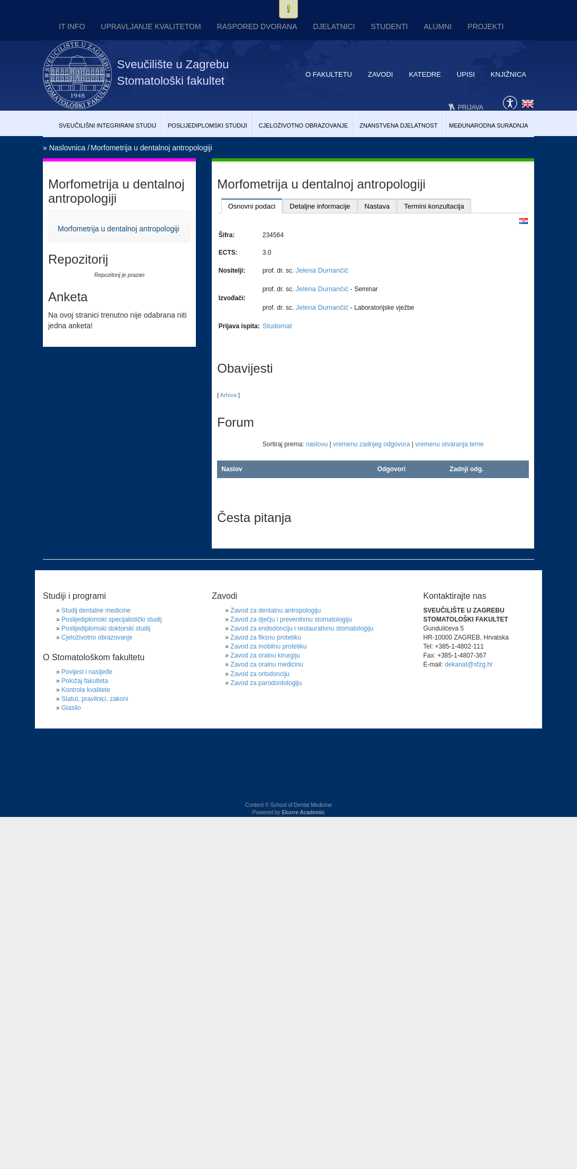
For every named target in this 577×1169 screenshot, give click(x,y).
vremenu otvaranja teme (449, 444)
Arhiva (228, 395)
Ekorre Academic (303, 812)
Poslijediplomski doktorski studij (105, 628)
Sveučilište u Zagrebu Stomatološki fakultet (173, 72)
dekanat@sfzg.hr (469, 664)
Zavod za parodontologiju (266, 683)
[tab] (252, 206)
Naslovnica (67, 147)
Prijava (470, 107)
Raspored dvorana (257, 26)
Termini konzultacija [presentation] (434, 206)
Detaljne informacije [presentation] (320, 206)
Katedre (424, 74)
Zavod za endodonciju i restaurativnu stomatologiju (301, 628)
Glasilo (71, 708)
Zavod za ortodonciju (259, 674)
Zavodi (380, 74)
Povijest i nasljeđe (86, 672)
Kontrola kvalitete (85, 690)
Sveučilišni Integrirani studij (107, 125)
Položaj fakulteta (84, 681)
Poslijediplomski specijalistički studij (111, 619)
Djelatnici (334, 26)
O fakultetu (328, 74)
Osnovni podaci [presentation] (252, 206)
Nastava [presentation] (377, 206)
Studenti (389, 26)
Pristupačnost (510, 101)
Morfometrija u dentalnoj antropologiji (151, 147)
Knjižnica (508, 74)
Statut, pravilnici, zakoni (94, 699)
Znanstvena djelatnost (398, 125)
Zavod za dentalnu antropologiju (275, 610)
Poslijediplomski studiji (207, 125)
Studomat (277, 326)
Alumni (437, 26)
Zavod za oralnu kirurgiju (265, 655)
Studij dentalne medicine (96, 610)
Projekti (485, 26)
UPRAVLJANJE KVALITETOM (151, 26)
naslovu (317, 444)
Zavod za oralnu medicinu (266, 664)
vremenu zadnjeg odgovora (371, 444)
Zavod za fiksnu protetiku (265, 637)
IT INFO (72, 26)
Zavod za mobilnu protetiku (268, 646)
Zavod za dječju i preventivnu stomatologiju (290, 619)
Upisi (466, 74)
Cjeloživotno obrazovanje (303, 125)
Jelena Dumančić (321, 270)
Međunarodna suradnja (488, 125)
